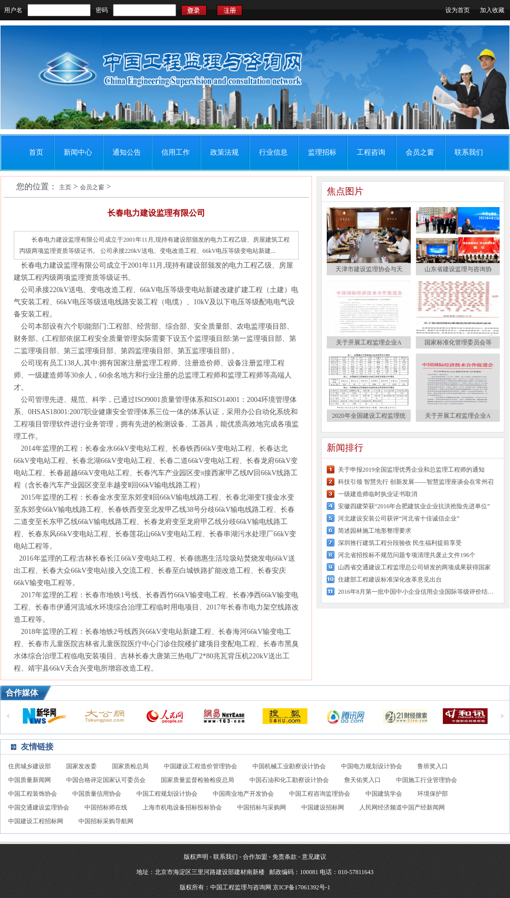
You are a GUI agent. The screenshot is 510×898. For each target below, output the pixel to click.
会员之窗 (420, 152)
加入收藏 (492, 10)
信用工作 (175, 152)
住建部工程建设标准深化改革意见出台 (390, 579)
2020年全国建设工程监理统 (369, 415)
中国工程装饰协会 (32, 793)
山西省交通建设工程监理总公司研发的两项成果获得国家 (414, 567)
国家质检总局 (130, 766)
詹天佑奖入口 (362, 780)
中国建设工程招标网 (35, 821)
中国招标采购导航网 (105, 821)
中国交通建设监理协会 (38, 807)
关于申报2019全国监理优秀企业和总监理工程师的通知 (411, 469)
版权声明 (196, 856)
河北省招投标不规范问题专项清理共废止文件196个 (406, 555)
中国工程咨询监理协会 (319, 793)
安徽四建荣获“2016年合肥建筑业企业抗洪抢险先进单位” (414, 506)
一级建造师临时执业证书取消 (377, 494)
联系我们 (469, 152)
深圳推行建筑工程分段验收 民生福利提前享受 (400, 542)
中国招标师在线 (105, 807)
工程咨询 (371, 152)
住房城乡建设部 (29, 766)
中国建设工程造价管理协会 (200, 766)
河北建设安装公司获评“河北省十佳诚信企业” (399, 518)
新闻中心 (78, 152)
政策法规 (224, 152)
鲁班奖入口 (432, 766)
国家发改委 (81, 766)
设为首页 (457, 10)
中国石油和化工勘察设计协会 (289, 780)
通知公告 (126, 152)
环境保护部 (432, 793)
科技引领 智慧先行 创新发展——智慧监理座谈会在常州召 (416, 481)
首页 (36, 152)
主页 (65, 187)
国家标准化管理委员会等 (458, 342)
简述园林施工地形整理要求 (374, 530)
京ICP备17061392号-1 (301, 887)
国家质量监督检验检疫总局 (197, 780)
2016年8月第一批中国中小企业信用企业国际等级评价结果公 (417, 591)
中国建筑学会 (383, 793)
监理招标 (322, 152)
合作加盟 (255, 856)
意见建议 (314, 856)
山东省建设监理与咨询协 (458, 269)
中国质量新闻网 (29, 780)
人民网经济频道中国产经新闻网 (402, 807)
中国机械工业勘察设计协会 (289, 766)
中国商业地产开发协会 (243, 793)
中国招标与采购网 (261, 807)
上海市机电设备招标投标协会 (182, 807)
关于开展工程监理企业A (369, 342)
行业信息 (273, 152)
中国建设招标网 (322, 807)
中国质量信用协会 (96, 793)
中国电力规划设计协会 (371, 766)
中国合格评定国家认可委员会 (106, 780)
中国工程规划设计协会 (166, 793)
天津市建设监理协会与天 (369, 269)
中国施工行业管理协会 (426, 780)
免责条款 (284, 856)
